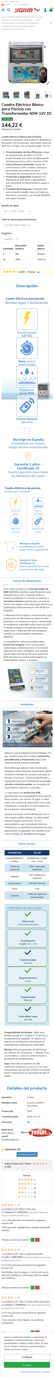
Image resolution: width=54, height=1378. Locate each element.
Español (7, 5)
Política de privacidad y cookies (35, 1372)
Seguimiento (14, 1)
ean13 (5, 1136)
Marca (24, 1132)
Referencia (7, 1129)
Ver (38, 272)
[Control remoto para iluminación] (17, 225)
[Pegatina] (10, 239)
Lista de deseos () (21, 5)
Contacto (5, 1)
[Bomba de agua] (17, 211)
